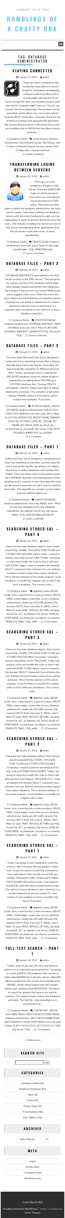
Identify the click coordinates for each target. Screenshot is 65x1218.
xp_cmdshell (45, 432)
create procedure (42, 594)
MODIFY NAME (41, 417)
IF (41, 606)
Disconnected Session (31, 142)
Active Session (40, 138)
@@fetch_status (41, 591)
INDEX (43, 503)
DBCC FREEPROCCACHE (17, 1021)
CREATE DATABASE (45, 320)
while (34, 621)
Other (30, 1100)
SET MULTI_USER (28, 421)
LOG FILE (12, 417)
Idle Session (49, 142)
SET (21, 614)
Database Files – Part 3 (32, 263)
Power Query (31, 1106)
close (14, 594)
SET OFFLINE (45, 421)
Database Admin (18, 138)
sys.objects (40, 617)
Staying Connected (32, 70)
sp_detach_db (12, 428)
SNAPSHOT (22, 331)
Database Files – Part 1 (33, 446)
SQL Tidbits (29, 1117)
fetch (26, 606)
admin (44, 77)
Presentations (30, 1111)
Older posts (34, 1039)
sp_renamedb (27, 428)
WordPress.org (32, 1178)
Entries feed (32, 1166)
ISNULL (47, 606)
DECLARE (38, 602)
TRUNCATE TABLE (14, 621)
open (18, 610)
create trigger (20, 598)
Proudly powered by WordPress (20, 1208)
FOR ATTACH (51, 409)
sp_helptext (29, 614)
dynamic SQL (51, 602)
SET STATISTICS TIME (48, 1025)
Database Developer (30, 1088)
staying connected (40, 150)
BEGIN (54, 591)
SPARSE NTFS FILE (38, 331)
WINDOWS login (43, 249)
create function (25, 594)
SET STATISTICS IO (26, 1025)
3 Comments (50, 728)
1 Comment (35, 436)
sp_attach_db (46, 425)
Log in (32, 1161)
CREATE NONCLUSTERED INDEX (42, 1014)
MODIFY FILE (25, 417)
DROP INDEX (37, 1021)
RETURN (44, 610)
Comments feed (32, 1172)
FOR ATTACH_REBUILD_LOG (20, 413)
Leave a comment (35, 154)
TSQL (31, 249)
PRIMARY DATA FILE (33, 507)
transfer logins (20, 249)
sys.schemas (53, 617)
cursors (45, 598)
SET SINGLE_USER (29, 425)
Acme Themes (32, 1212)
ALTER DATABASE (41, 406)
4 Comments (50, 938)
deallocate (27, 602)
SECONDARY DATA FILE (32, 511)
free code (26, 245)
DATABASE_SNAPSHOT (41, 323)
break (7, 594)
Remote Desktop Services (31, 146)
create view (34, 598)
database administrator (16, 323)
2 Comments (50, 621)
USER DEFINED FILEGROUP (40, 514)
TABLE (14, 514)
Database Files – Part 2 (32, 345)
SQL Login (54, 245)
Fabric (31, 1094)
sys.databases (27, 617)
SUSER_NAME (12, 617)
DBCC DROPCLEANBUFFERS (44, 1018)
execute (11, 606)
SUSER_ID (54, 614)
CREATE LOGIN (40, 241)
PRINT (25, 610)
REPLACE (34, 610)
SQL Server (54, 331)
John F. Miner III (39, 245)
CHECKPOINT (41, 1010)
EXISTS (19, 606)
